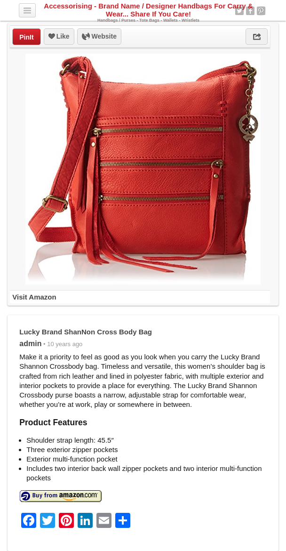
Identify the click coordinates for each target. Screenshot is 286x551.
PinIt (26, 37)
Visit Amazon (34, 297)
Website (99, 36)
